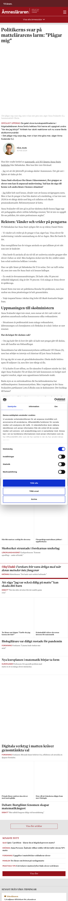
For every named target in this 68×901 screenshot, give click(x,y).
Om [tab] (56, 406)
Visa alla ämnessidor (33, 19)
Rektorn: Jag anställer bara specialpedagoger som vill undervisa (28, 380)
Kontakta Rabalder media (12, 866)
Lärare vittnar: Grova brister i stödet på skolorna (22, 386)
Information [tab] (34, 406)
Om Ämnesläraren (9, 830)
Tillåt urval (34, 491)
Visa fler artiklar (34, 600)
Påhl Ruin (22, 80)
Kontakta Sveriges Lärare (12, 892)
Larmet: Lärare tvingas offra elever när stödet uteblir (23, 354)
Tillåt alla (34, 483)
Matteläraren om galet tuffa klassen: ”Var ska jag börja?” (25, 359)
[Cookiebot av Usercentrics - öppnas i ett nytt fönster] (54, 399)
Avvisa (34, 499)
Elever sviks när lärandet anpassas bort (18, 364)
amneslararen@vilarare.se (11, 834)
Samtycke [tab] (12, 406)
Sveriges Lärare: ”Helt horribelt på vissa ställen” (21, 370)
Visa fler (34, 647)
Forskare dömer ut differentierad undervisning (21, 375)
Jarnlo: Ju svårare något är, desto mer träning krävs (22, 391)
